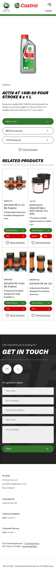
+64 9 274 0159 (9, 503)
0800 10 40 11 (9, 532)
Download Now (32, 544)
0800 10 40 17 (9, 518)
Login (48, 11)
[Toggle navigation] (49, 4)
